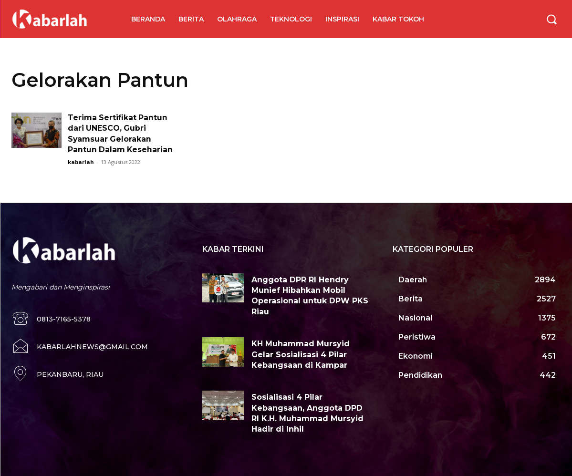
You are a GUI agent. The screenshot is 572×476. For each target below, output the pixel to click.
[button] (551, 19)
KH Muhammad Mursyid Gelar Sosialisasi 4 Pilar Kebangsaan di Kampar (300, 354)
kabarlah (81, 162)
